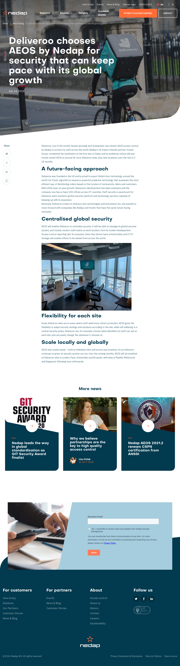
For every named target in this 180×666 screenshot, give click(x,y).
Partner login (129, 4)
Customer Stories (13, 613)
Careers (94, 618)
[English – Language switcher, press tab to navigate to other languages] (162, 4)
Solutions (47, 13)
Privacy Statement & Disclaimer (127, 656)
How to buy (88, 4)
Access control (98, 598)
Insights (85, 13)
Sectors (66, 13)
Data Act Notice (153, 656)
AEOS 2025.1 (145, 4)
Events (100, 4)
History (94, 608)
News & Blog (113, 4)
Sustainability (98, 623)
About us (95, 603)
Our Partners (10, 608)
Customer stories (105, 13)
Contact (167, 13)
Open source (170, 656)
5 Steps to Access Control (138, 13)
